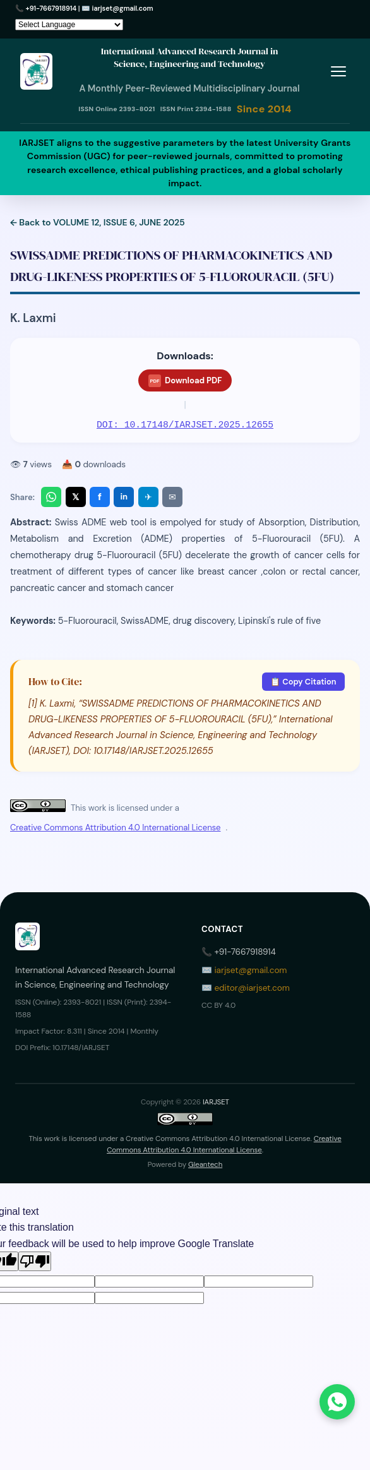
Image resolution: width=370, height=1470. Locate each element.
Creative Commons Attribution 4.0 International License (115, 827)
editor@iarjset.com (251, 988)
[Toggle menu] (338, 71)
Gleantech (205, 1164)
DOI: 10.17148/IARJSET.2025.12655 (185, 425)
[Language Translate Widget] (69, 24)
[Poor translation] (34, 1261)
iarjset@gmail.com (122, 8)
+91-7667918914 (51, 8)
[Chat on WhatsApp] (337, 1401)
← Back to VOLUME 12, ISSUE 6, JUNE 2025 (97, 222)
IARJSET (216, 1102)
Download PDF (185, 380)
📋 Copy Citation (303, 681)
